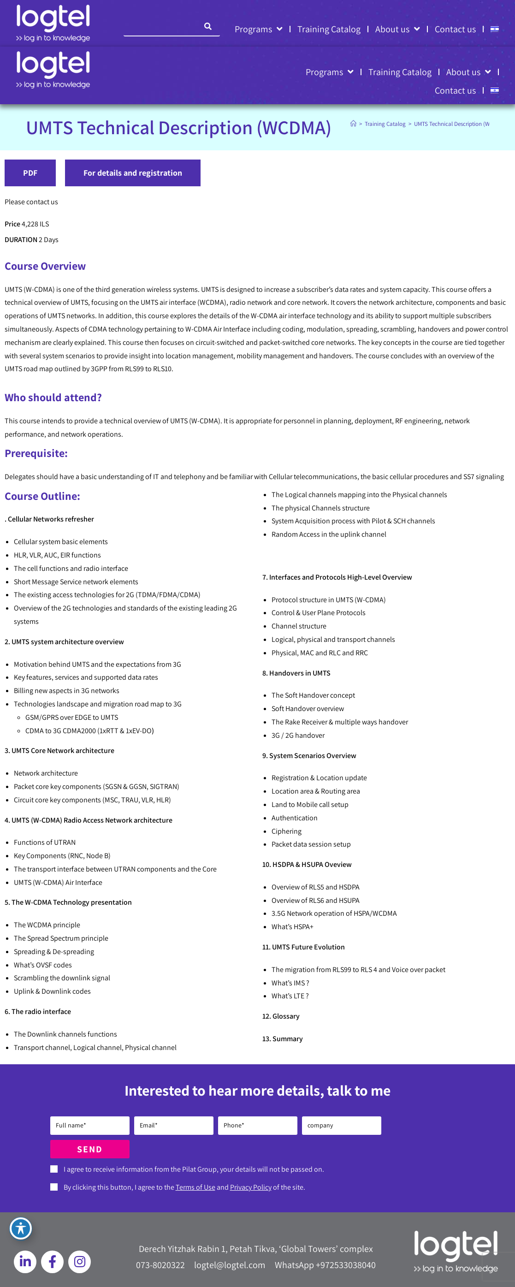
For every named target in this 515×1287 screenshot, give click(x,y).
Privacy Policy (251, 1187)
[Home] (353, 124)
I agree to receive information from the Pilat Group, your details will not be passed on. (194, 1169)
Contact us (455, 29)
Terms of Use (195, 1187)
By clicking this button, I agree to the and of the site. (184, 1187)
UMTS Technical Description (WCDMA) (460, 124)
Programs (259, 29)
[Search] (208, 26)
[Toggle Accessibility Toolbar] (21, 1228)
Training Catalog (329, 29)
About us (397, 29)
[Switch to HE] (495, 29)
